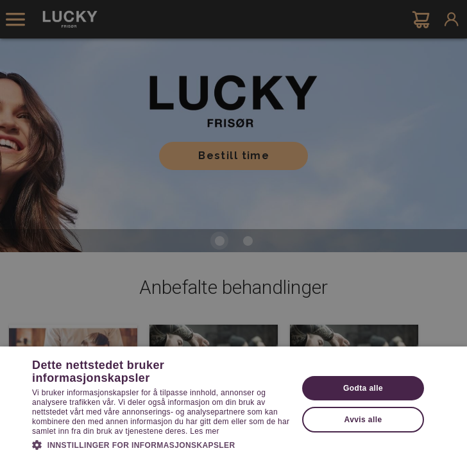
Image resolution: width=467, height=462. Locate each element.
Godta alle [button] (363, 388)
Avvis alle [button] (363, 419)
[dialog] (233, 231)
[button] (161, 444)
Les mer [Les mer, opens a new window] (204, 431)
